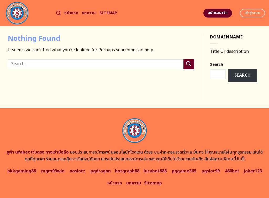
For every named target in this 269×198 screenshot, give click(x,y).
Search (216, 64)
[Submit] (188, 64)
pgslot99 (211, 171)
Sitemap (108, 13)
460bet (232, 171)
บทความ (89, 13)
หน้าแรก (71, 13)
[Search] (58, 13)
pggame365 (184, 171)
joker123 (253, 171)
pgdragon (101, 171)
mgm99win (53, 171)
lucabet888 (155, 171)
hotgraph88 (127, 171)
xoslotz (77, 171)
